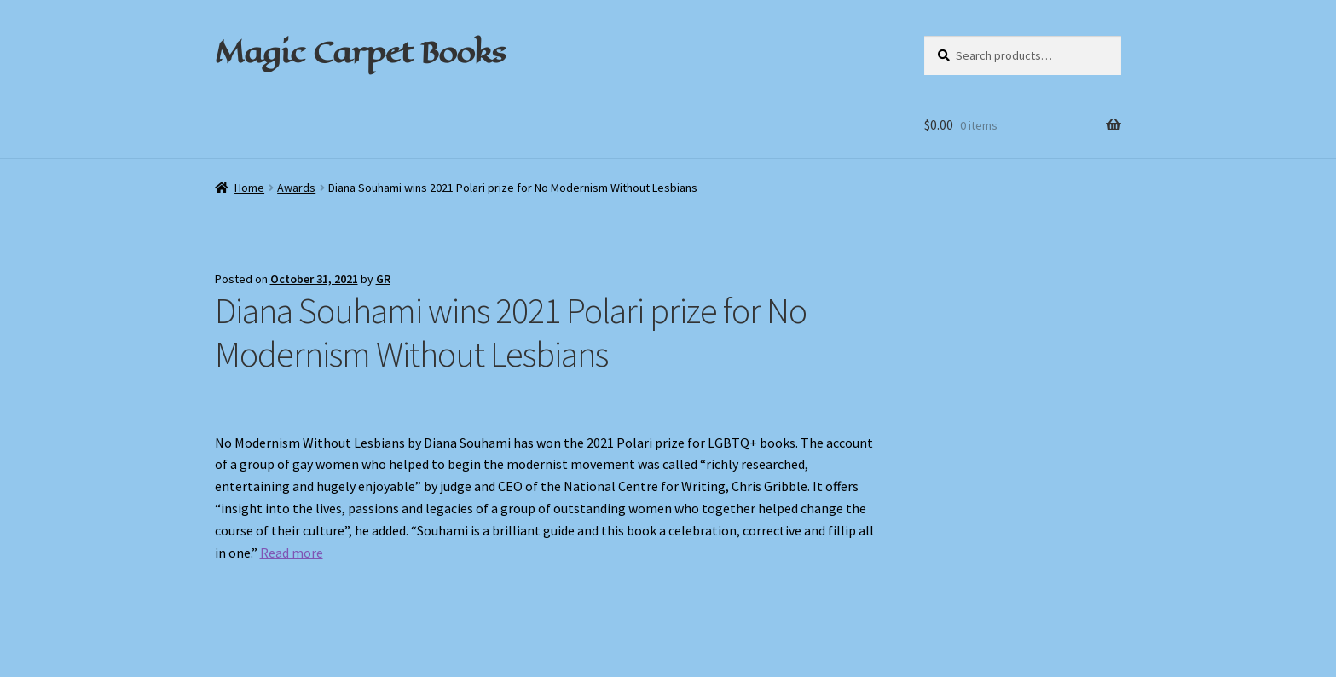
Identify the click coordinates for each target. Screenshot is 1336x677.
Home (249, 187)
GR (383, 278)
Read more (291, 552)
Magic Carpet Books (360, 52)
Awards (296, 187)
